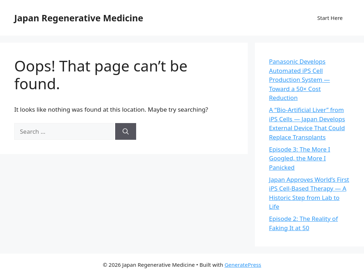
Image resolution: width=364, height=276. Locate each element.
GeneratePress (243, 264)
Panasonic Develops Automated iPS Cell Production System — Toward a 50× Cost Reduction (299, 79)
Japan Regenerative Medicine (78, 18)
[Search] (125, 131)
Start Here (330, 17)
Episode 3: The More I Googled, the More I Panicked (299, 158)
